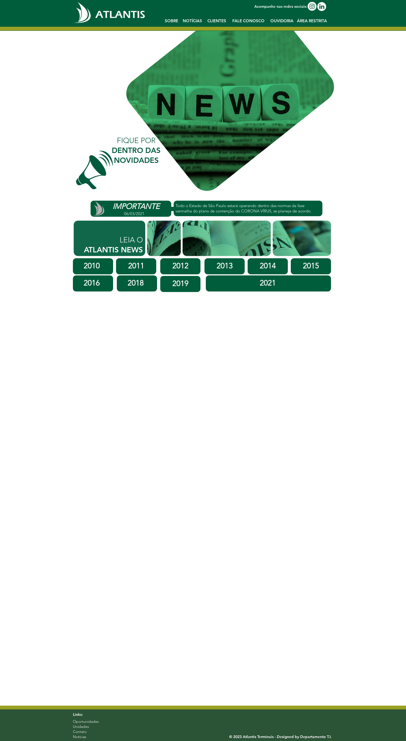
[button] (312, 21)
